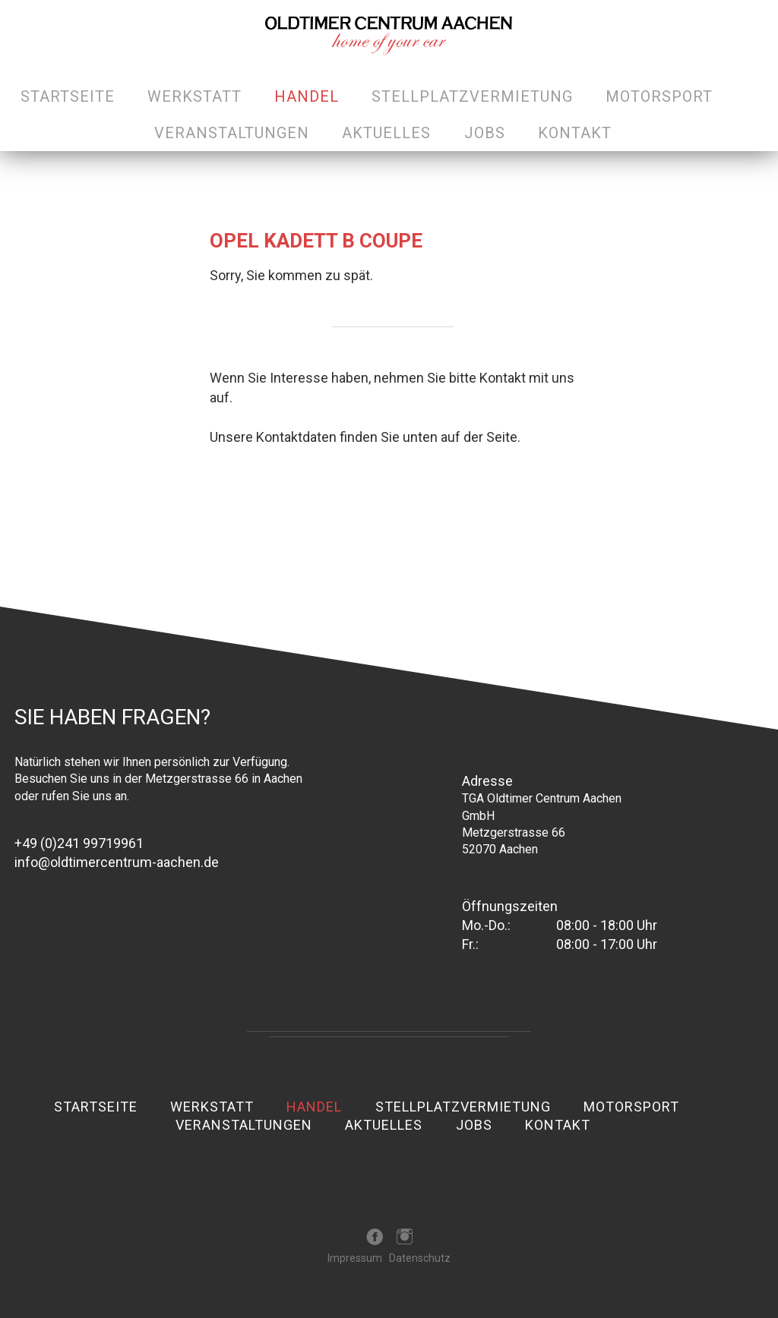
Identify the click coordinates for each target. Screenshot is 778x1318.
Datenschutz (420, 1258)
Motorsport (659, 96)
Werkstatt (194, 96)
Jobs (484, 133)
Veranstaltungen (231, 133)
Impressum (354, 1258)
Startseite (68, 96)
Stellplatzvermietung (472, 96)
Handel (306, 96)
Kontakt (575, 133)
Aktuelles (386, 133)
